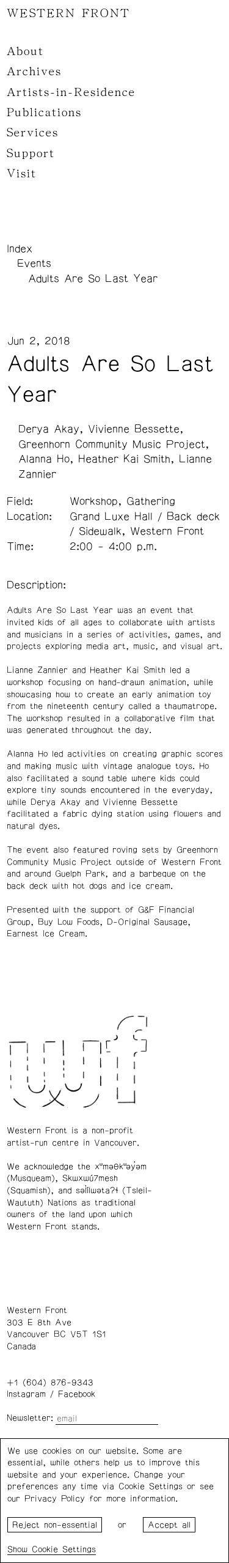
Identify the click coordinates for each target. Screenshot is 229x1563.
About (25, 51)
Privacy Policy (54, 1499)
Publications (44, 112)
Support (31, 153)
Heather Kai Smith (124, 459)
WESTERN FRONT (68, 13)
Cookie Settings (64, 1549)
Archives (34, 71)
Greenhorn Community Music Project (111, 444)
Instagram (26, 1394)
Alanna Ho (44, 459)
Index (19, 248)
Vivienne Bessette (134, 429)
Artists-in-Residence (71, 92)
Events (34, 263)
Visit (22, 174)
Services (33, 133)
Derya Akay (48, 429)
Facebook (76, 1394)
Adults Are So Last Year (93, 278)
